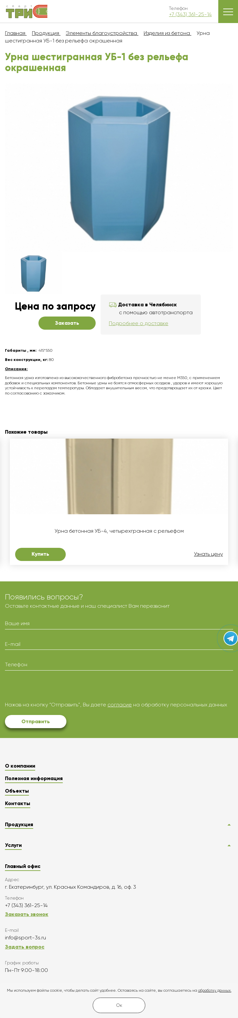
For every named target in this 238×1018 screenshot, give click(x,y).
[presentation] (55, 688)
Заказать (67, 323)
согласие (119, 704)
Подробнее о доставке (138, 323)
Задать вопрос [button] (24, 947)
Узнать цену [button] (208, 554)
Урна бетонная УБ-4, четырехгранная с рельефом (119, 531)
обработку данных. (214, 990)
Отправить (35, 721)
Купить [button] (40, 554)
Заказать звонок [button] (26, 914)
